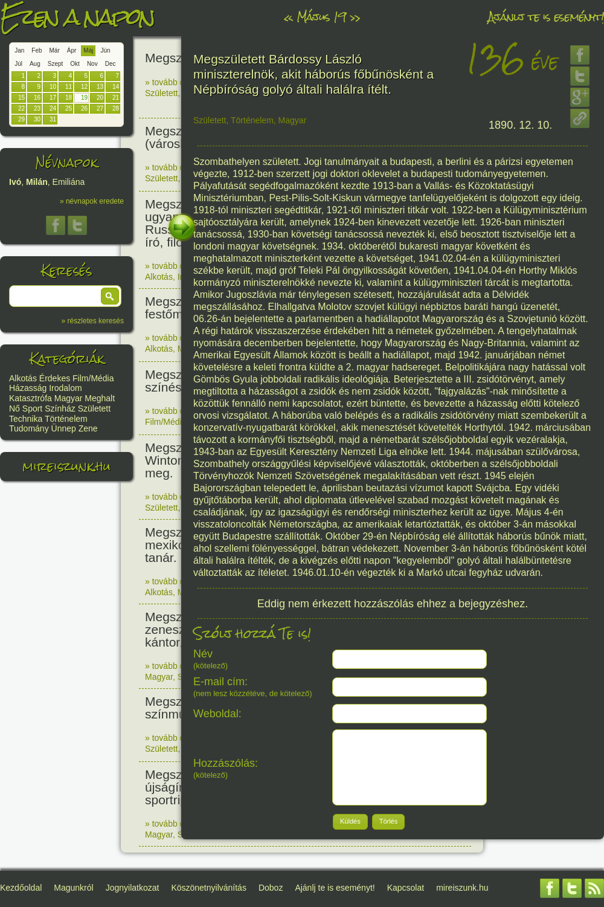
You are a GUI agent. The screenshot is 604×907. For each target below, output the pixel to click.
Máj (88, 50)
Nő (14, 408)
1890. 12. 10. (520, 125)
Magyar (68, 398)
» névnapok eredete (92, 201)
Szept (55, 63)
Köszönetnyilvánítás (208, 887)
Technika (25, 419)
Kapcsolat (405, 887)
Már (55, 50)
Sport (32, 408)
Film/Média (93, 378)
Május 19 (321, 16)
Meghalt (100, 398)
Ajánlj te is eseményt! (546, 16)
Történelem (66, 419)
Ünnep (63, 428)
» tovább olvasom (178, 82)
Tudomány (29, 428)
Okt (75, 63)
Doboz (271, 887)
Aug (35, 63)
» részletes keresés (93, 321)
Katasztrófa (30, 398)
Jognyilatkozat (132, 887)
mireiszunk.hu (66, 466)
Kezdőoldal (21, 887)
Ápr (72, 50)
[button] (110, 296)
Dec (110, 63)
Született (94, 408)
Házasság (28, 388)
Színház (60, 408)
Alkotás (23, 378)
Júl (18, 63)
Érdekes (54, 378)
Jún (105, 50)
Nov (92, 63)
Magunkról (73, 887)
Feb (36, 50)
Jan (19, 50)
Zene (88, 428)
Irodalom (65, 388)
